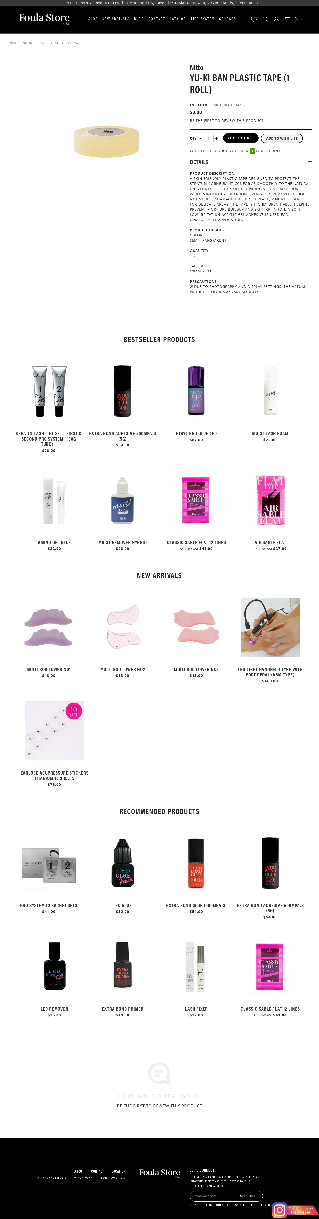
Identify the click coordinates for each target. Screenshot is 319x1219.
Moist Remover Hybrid (122, 541)
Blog (139, 19)
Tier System (203, 19)
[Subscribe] (248, 1196)
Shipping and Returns (51, 1177)
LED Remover (54, 1008)
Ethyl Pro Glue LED (196, 433)
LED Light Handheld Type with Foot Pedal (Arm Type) (270, 671)
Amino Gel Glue (54, 541)
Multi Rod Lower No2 (122, 669)
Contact (156, 19)
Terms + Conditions (112, 1177)
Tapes (43, 43)
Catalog (178, 19)
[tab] (251, 161)
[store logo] (44, 19)
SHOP (27, 43)
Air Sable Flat (270, 541)
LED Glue (122, 904)
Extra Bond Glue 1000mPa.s (196, 904)
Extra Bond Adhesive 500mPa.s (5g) (122, 435)
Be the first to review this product (227, 120)
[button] (297, 19)
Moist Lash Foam (270, 433)
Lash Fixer (196, 1008)
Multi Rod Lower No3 (196, 669)
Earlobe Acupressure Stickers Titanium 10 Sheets (55, 775)
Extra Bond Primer (123, 1008)
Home (12, 43)
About (79, 1171)
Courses (227, 19)
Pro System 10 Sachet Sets (48, 904)
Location (118, 1171)
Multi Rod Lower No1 (49, 669)
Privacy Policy (82, 1177)
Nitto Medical (67, 43)
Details (199, 161)
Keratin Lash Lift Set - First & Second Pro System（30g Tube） (49, 438)
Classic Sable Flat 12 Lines (196, 541)
